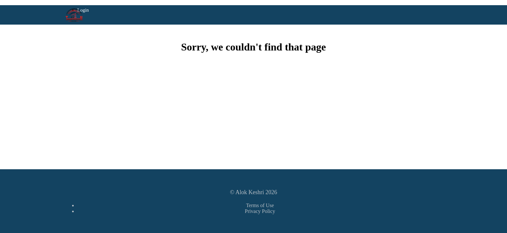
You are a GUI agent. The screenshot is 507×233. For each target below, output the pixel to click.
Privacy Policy (260, 211)
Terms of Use (260, 205)
